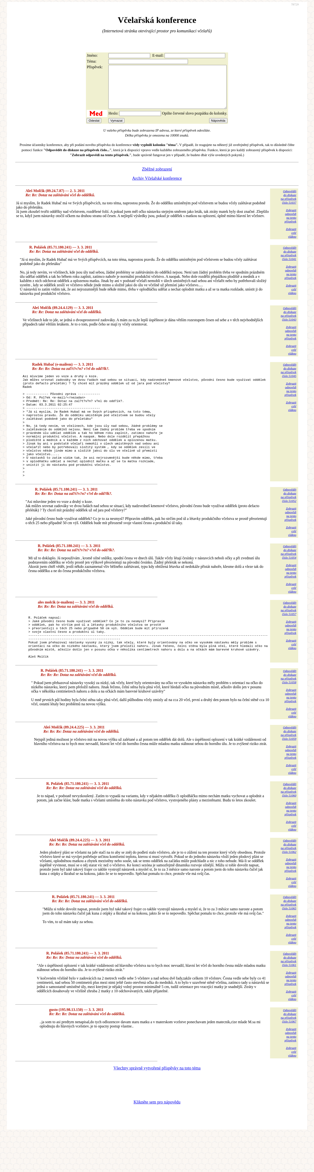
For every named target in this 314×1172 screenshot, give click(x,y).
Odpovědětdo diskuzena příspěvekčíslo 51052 (288, 524)
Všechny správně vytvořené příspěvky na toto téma (157, 1106)
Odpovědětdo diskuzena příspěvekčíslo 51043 (288, 322)
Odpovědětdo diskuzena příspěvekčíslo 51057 (288, 637)
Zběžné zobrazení (157, 177)
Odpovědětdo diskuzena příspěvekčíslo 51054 (288, 580)
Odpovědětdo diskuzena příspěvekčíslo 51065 (288, 940)
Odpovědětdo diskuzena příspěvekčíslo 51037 (288, 205)
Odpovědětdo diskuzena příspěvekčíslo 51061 (288, 997)
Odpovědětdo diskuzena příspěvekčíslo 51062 (288, 884)
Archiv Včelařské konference (157, 186)
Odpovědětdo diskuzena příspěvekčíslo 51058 (288, 714)
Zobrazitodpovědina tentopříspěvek (290, 224)
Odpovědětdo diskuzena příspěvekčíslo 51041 (288, 261)
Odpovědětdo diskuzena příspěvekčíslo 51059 (288, 771)
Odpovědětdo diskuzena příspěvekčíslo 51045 (288, 378)
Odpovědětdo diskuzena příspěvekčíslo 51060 (288, 828)
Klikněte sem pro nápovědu (157, 1140)
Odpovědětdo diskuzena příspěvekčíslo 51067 (288, 1054)
